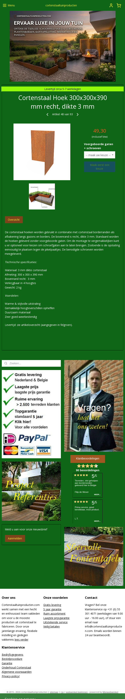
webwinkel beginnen (77, 692)
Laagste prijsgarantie (56, 618)
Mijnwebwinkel (110, 692)
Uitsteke (48, 622)
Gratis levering (52, 605)
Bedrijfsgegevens (12, 654)
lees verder (21, 639)
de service (61, 622)
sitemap (54, 692)
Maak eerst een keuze (99, 166)
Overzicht (14, 219)
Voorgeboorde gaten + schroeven (98, 146)
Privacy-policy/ (11, 676)
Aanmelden (15, 538)
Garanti (6, 663)
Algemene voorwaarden (17, 672)
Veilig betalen (51, 626)
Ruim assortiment (54, 613)
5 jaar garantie (52, 609)
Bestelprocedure (12, 659)
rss (62, 692)
